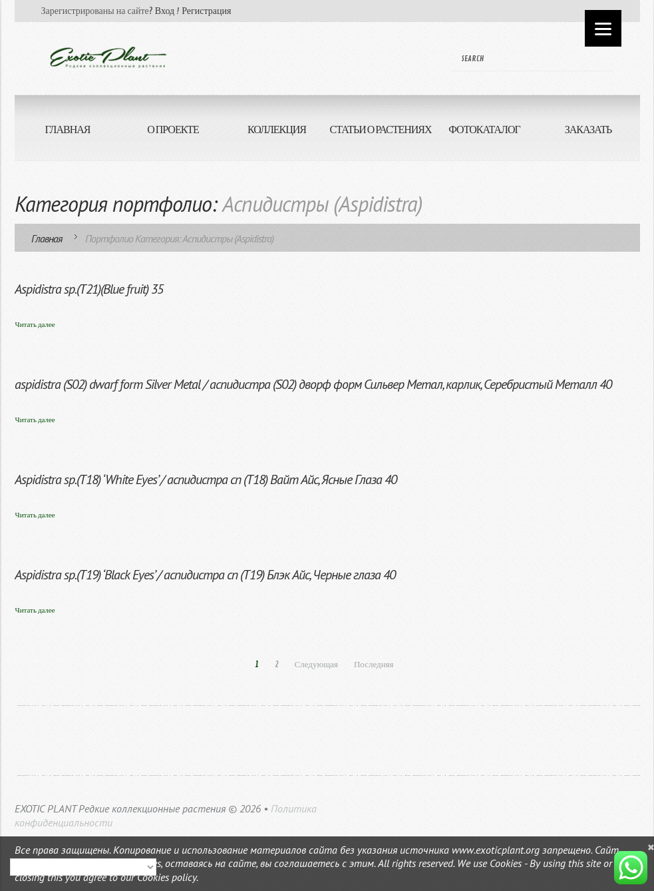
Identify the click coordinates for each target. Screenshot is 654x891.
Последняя (374, 664)
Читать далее (35, 324)
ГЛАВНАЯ (67, 130)
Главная (46, 238)
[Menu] (603, 28)
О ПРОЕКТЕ (173, 130)
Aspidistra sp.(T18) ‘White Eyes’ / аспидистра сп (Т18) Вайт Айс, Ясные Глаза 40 (206, 479)
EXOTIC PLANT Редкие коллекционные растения (120, 808)
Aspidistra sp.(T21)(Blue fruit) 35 (89, 289)
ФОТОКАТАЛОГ (484, 130)
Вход (164, 11)
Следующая (316, 664)
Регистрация (206, 11)
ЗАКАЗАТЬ (574, 136)
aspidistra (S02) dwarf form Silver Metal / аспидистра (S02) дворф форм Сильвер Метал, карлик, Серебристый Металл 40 (313, 384)
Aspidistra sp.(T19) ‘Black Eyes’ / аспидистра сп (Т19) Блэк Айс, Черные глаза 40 (205, 574)
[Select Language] (83, 867)
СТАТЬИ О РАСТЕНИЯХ (380, 130)
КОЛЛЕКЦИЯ (276, 130)
